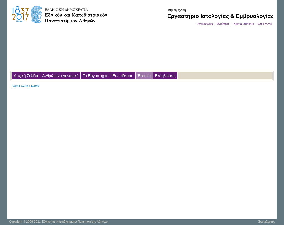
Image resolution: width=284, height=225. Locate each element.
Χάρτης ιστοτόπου (244, 23)
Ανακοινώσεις (205, 23)
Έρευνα (144, 76)
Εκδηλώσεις (165, 76)
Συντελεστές (266, 221)
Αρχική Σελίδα (26, 76)
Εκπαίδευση (122, 76)
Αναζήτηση (223, 23)
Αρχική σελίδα (20, 85)
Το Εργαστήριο (95, 76)
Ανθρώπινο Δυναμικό (60, 76)
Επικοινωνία (265, 23)
